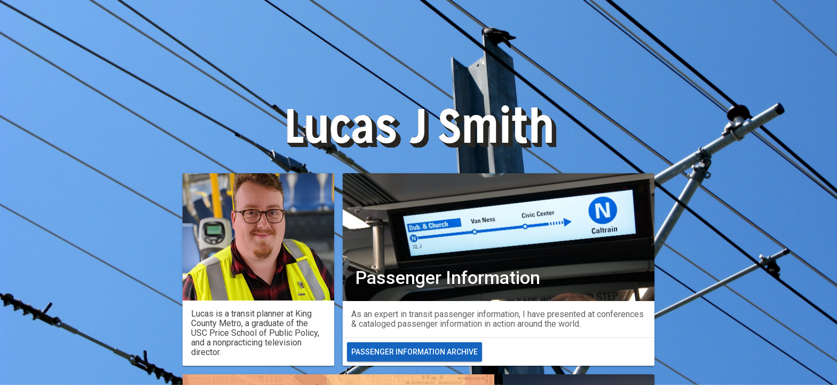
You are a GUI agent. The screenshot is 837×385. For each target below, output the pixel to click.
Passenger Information (448, 277)
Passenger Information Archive (414, 351)
